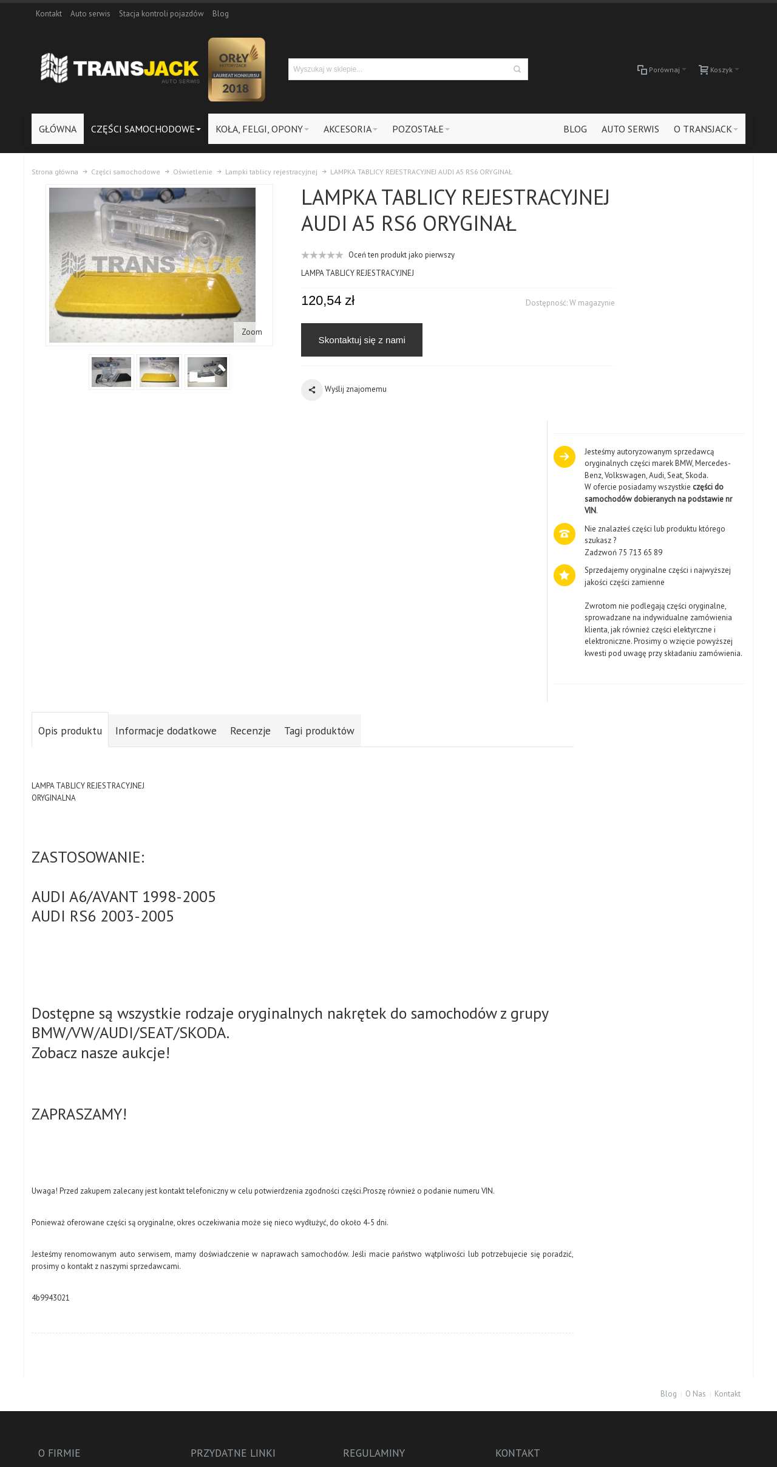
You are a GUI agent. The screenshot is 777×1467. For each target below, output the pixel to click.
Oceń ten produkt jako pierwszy (375, 278)
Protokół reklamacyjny (211, 1286)
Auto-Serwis (669, 1251)
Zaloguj (186, 1215)
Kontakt (49, 14)
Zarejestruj (191, 1227)
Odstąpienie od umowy (212, 1298)
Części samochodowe (685, 1215)
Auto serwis (90, 14)
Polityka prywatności (208, 1275)
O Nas (695, 1132)
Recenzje (250, 470)
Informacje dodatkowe (166, 470)
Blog (220, 14)
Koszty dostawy (199, 1251)
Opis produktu (70, 470)
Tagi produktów (319, 470)
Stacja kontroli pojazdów (161, 14)
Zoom (238, 329)
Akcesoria (665, 1239)
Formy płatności (200, 1262)
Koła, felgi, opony (677, 1227)
